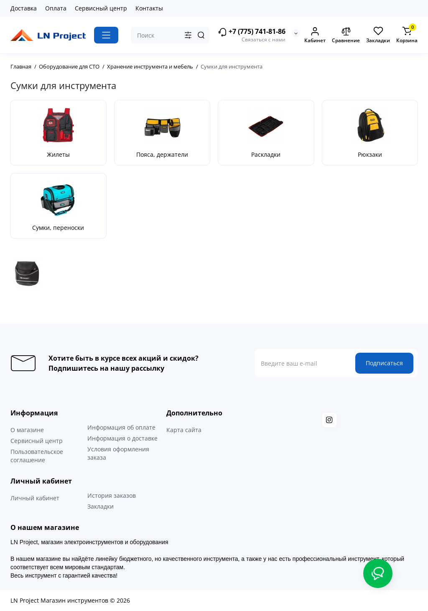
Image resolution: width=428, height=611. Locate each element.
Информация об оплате (121, 427)
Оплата (55, 8)
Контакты (149, 8)
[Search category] (188, 35)
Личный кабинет (34, 498)
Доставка (23, 8)
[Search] (201, 35)
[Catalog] (106, 35)
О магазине (27, 430)
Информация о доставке (122, 438)
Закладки (100, 506)
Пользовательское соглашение (36, 456)
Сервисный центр (101, 8)
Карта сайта (183, 430)
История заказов (111, 495)
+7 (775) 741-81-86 (251, 32)
